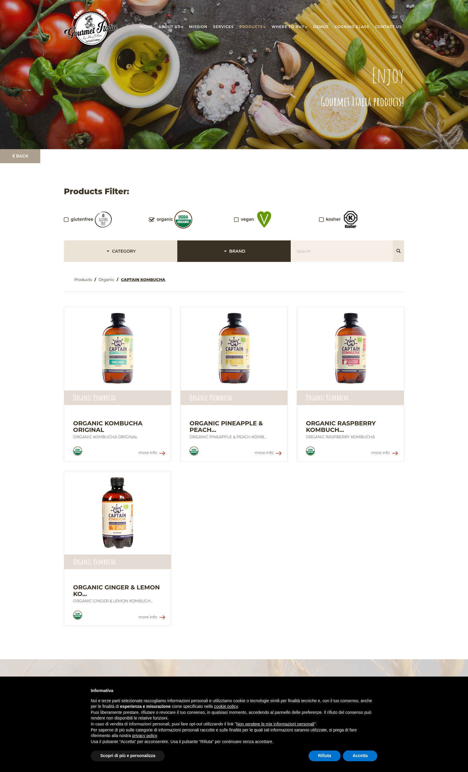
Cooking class (352, 26)
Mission (198, 26)
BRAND (234, 251)
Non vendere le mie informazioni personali (275, 724)
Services (223, 26)
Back (20, 156)
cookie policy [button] (226, 706)
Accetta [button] (360, 755)
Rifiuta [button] (324, 755)
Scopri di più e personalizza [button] (127, 755)
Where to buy (289, 26)
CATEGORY (120, 251)
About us (170, 26)
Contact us (388, 26)
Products (252, 26)
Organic (106, 279)
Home (146, 26)
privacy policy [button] (144, 735)
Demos (321, 26)
